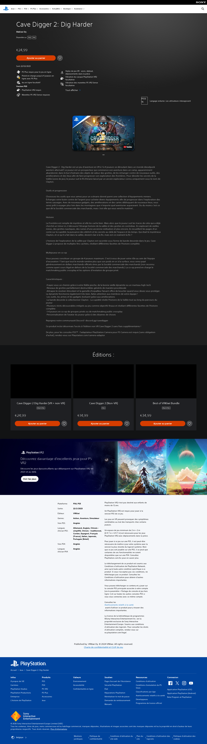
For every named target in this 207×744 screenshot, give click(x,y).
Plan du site (140, 737)
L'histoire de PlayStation (21, 700)
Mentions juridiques (78, 737)
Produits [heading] (46, 677)
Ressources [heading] (141, 677)
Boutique (67, 9)
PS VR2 (45, 689)
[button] (103, 133)
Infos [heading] (13, 677)
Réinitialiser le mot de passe (117, 696)
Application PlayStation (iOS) (179, 689)
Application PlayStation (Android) (181, 693)
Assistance (78, 9)
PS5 (19, 9)
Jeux (13, 9)
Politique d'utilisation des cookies (184, 737)
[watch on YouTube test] (128, 147)
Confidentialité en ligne (83, 689)
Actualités (56, 9)
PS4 (25, 9)
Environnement (79, 681)
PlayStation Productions (21, 693)
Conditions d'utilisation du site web (121, 737)
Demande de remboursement (117, 700)
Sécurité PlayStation (113, 685)
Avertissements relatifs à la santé (119, 605)
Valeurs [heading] (77, 677)
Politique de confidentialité (96, 737)
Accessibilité (78, 685)
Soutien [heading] (108, 677)
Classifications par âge (146, 691)
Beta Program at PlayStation (179, 697)
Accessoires (44, 9)
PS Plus (33, 9)
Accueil (14, 670)
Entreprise (15, 696)
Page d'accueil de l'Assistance (118, 681)
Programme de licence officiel (149, 703)
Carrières (14, 685)
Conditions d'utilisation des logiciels (158, 737)
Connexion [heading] (172, 677)
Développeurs (142, 699)
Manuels (108, 704)
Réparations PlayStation (115, 693)
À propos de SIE (17, 681)
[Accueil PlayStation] (6, 9)
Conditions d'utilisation (146, 681)
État (106, 689)
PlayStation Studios (19, 689)
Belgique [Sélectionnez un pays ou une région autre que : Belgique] (19, 737)
